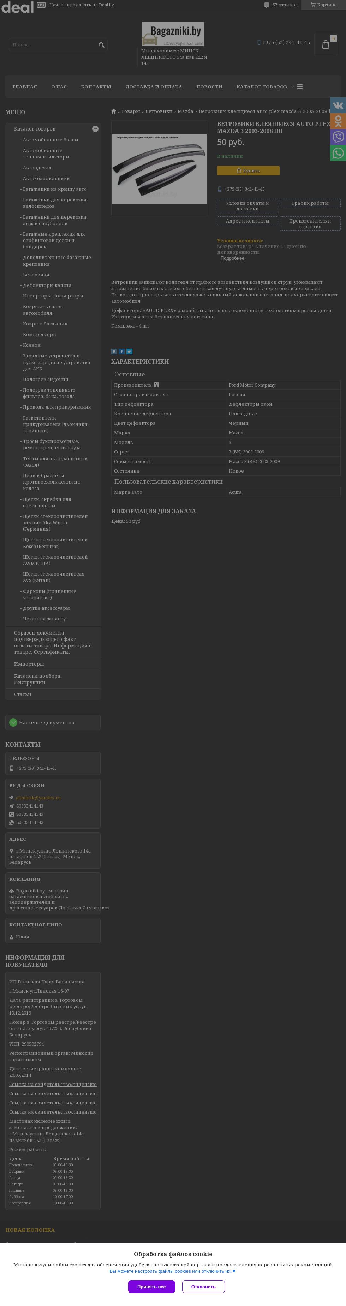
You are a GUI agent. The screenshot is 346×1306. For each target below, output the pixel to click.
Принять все (151, 1286)
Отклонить (203, 1286)
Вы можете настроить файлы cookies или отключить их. (170, 1271)
